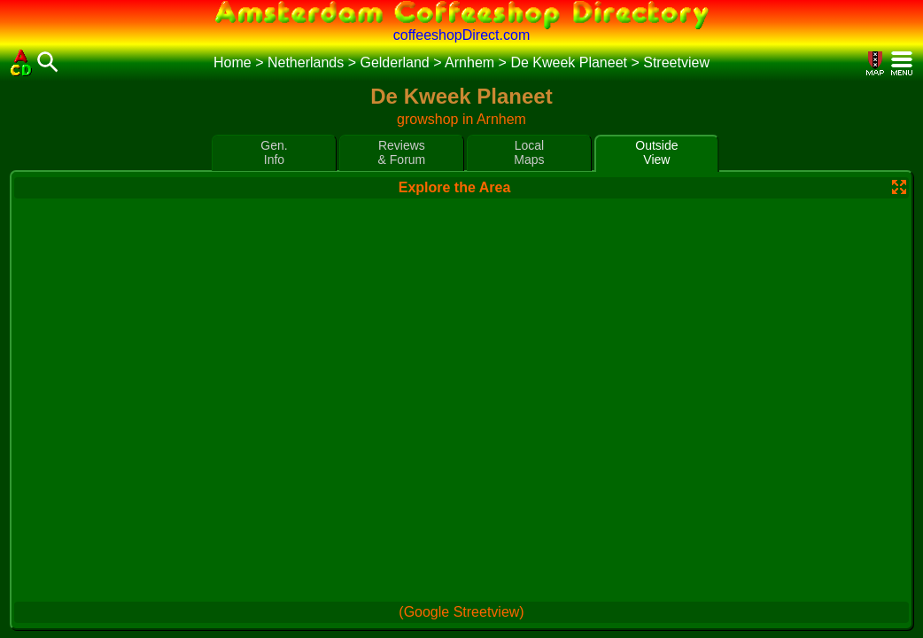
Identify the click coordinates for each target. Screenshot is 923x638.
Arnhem (469, 62)
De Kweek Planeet (568, 62)
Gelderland (394, 62)
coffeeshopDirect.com (461, 35)
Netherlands (306, 62)
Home (232, 62)
